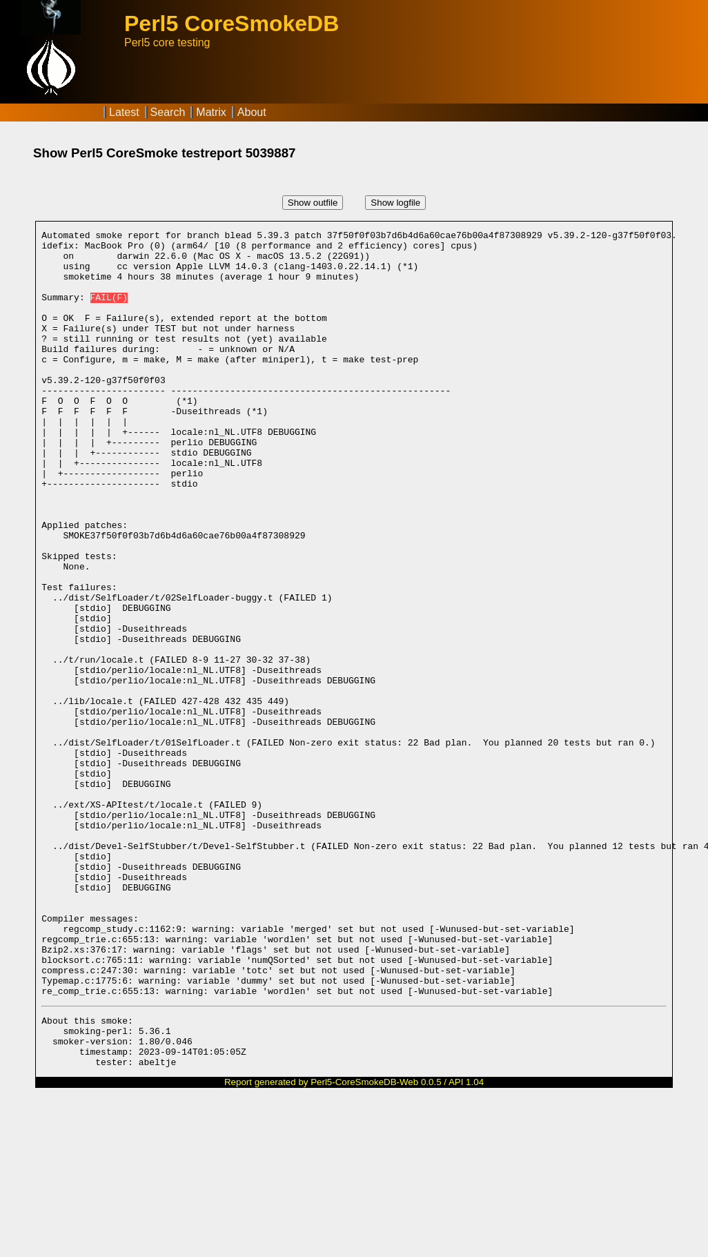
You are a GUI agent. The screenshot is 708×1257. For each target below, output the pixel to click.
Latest (124, 112)
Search (168, 112)
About (251, 112)
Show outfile (313, 202)
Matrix (211, 112)
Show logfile (395, 202)
